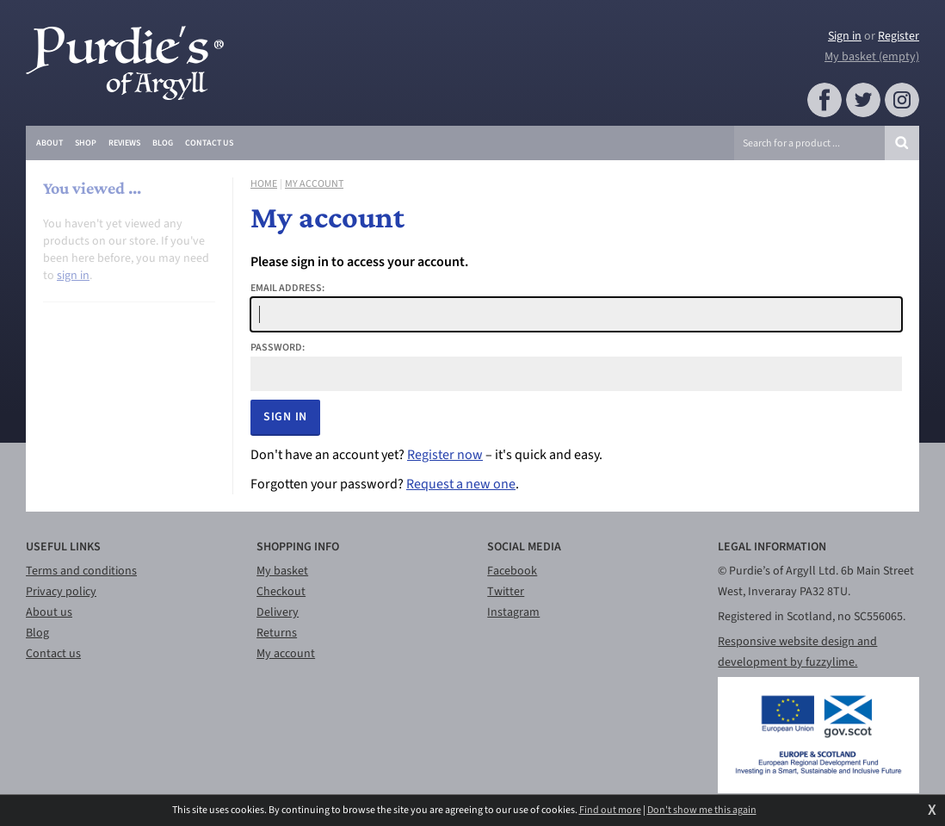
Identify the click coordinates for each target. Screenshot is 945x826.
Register (898, 36)
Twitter (505, 591)
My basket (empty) (872, 56)
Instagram (513, 612)
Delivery (277, 612)
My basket (282, 571)
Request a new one (461, 484)
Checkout (281, 591)
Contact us (53, 653)
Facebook (512, 571)
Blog (37, 633)
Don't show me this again (702, 810)
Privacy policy (61, 591)
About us (49, 612)
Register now (445, 454)
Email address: (287, 288)
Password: (277, 347)
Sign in (845, 36)
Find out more (610, 810)
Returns (276, 633)
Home (263, 184)
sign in (73, 275)
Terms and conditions (81, 571)
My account (314, 184)
